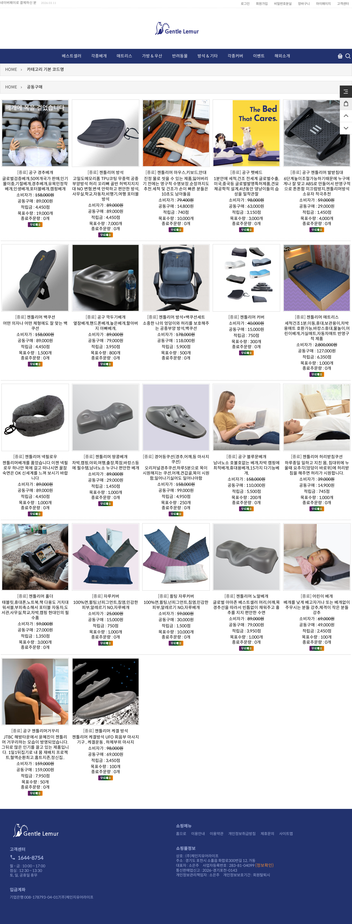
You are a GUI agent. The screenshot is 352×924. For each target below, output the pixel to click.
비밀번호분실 (283, 4)
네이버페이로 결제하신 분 (18, 2)
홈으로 (181, 833)
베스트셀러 (71, 56)
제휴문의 (267, 833)
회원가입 (262, 4)
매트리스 (124, 56)
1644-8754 (26, 858)
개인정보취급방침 (242, 833)
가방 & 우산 (152, 56)
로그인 (245, 4)
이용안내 (198, 833)
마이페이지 (323, 4)
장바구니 (304, 4)
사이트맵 (286, 833)
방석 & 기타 (208, 56)
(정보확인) (264, 865)
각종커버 (235, 56)
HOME (11, 69)
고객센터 (343, 4)
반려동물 (180, 56)
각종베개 (99, 56)
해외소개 (282, 56)
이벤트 (259, 56)
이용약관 (216, 833)
